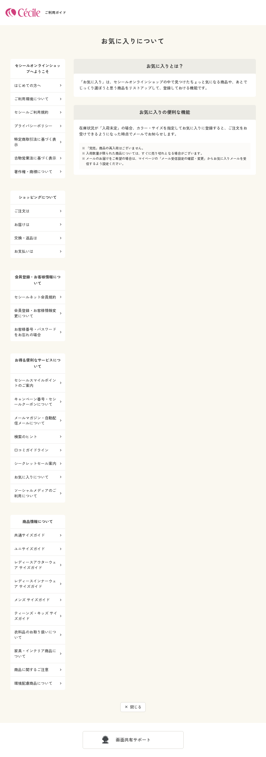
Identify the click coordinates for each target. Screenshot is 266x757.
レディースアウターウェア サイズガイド (35, 565)
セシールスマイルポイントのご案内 (35, 383)
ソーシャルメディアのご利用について (35, 493)
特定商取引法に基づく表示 (35, 142)
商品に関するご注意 (31, 669)
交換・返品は (25, 238)
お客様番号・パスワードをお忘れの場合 (35, 332)
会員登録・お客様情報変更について (35, 313)
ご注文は (21, 211)
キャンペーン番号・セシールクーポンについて (35, 401)
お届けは (21, 224)
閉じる (136, 707)
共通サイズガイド (29, 535)
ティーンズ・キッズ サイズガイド (35, 616)
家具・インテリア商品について (35, 653)
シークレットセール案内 (35, 463)
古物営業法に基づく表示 (35, 158)
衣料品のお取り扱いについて (35, 634)
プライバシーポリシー (33, 125)
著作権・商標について (33, 171)
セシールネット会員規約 (35, 297)
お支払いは (23, 251)
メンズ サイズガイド (32, 599)
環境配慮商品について (33, 683)
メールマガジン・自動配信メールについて (35, 420)
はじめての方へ (27, 85)
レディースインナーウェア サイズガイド (35, 583)
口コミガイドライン (31, 450)
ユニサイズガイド (29, 548)
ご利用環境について (31, 98)
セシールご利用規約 (31, 112)
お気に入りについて (31, 477)
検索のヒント (25, 436)
